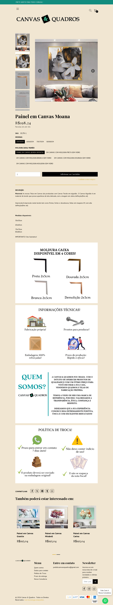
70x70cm (40, 142)
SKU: (17, 133)
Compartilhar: (21, 491)
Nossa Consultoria (40, 579)
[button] (40, 71)
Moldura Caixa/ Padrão (25, 148)
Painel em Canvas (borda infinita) (29, 152)
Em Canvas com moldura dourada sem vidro (72, 158)
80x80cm (50, 142)
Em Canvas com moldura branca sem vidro (33, 158)
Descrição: (19, 190)
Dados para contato (41, 570)
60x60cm (30, 142)
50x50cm (20, 142)
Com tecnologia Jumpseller (34, 600)
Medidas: (19, 137)
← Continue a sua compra (85, 179)
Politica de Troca (40, 573)
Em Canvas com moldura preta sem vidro (63, 152)
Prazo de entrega (40, 576)
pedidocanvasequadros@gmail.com (66, 567)
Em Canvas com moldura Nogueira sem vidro (34, 163)
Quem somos (39, 568)
